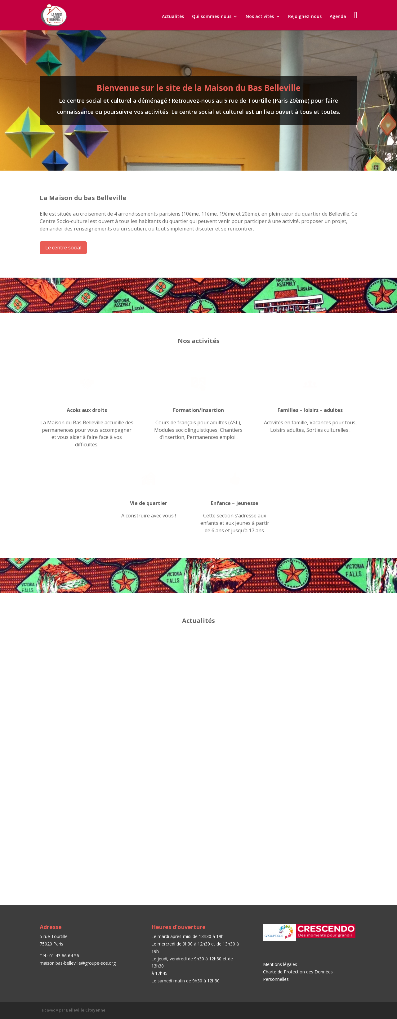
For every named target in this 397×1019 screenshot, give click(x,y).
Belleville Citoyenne (85, 1010)
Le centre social (63, 247)
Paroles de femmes (182, 791)
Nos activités (260, 16)
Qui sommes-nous (211, 16)
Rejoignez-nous (305, 16)
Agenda (338, 16)
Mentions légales (280, 964)
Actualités (173, 16)
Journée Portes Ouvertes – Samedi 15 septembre (78, 657)
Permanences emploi (295, 654)
